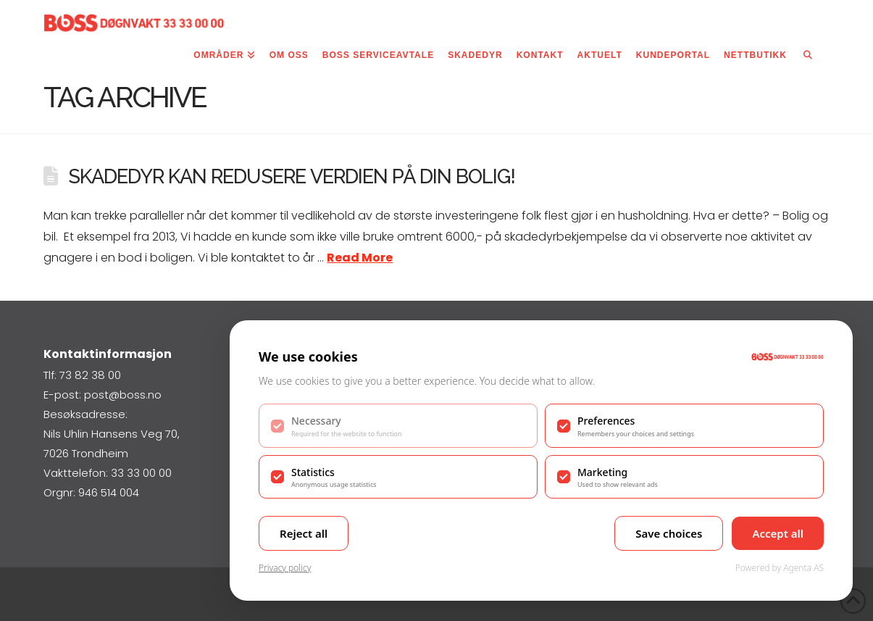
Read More (360, 257)
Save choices (668, 533)
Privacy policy (285, 568)
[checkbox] (398, 425)
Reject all (303, 533)
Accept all (777, 533)
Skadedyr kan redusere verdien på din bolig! (291, 176)
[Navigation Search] (808, 58)
